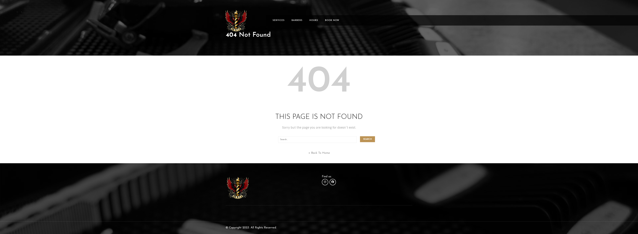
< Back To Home (319, 152)
